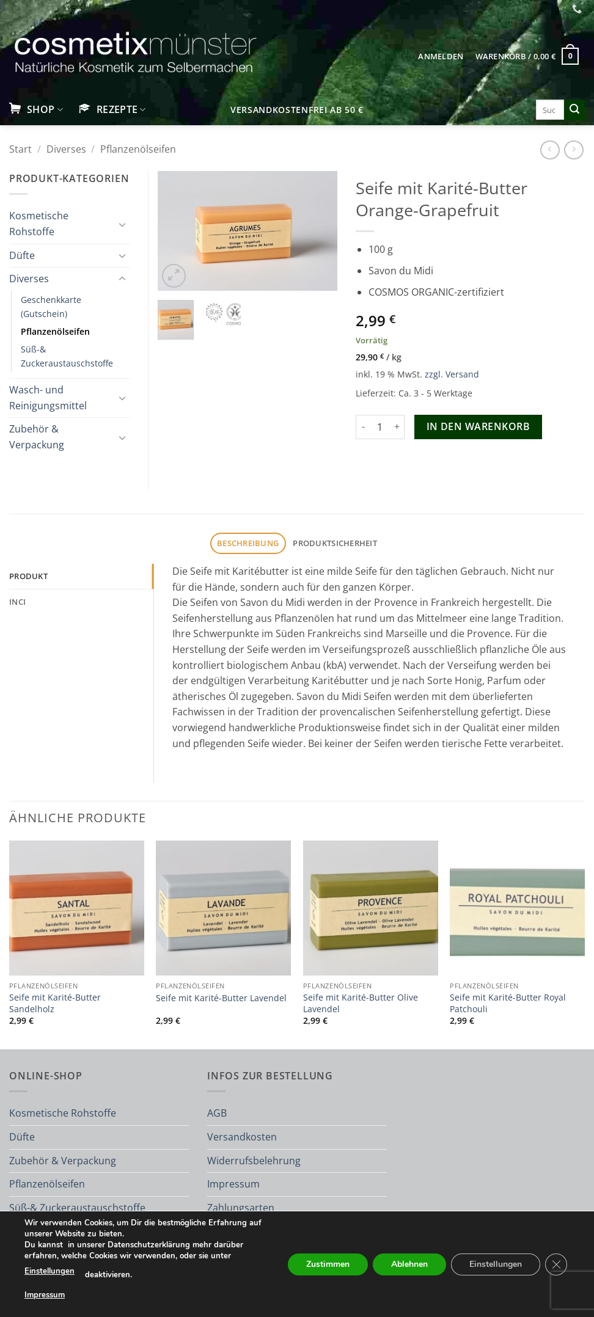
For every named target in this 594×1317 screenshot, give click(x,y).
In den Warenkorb (478, 426)
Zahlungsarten (240, 1207)
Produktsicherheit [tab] (334, 543)
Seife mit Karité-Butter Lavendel (221, 998)
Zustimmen (328, 1263)
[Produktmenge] (380, 427)
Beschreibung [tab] (248, 543)
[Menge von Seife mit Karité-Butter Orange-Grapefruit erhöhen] (397, 427)
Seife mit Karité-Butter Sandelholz (55, 1003)
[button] (441, 56)
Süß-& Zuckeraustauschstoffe (67, 356)
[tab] (81, 576)
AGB (217, 1113)
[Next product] (549, 149)
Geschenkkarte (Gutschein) (51, 306)
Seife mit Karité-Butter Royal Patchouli (508, 1003)
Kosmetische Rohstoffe (38, 223)
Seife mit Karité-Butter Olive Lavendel (360, 1003)
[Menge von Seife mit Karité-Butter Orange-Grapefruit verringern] (363, 427)
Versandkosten (242, 1137)
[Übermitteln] (574, 110)
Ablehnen (409, 1263)
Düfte (22, 255)
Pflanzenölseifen (138, 149)
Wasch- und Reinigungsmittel (48, 397)
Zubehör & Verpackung (36, 436)
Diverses (66, 149)
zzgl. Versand (452, 374)
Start (20, 149)
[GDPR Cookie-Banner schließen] (556, 1264)
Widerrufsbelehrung (254, 1160)
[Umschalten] (122, 224)
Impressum (233, 1184)
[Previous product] (573, 149)
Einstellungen (49, 1271)
